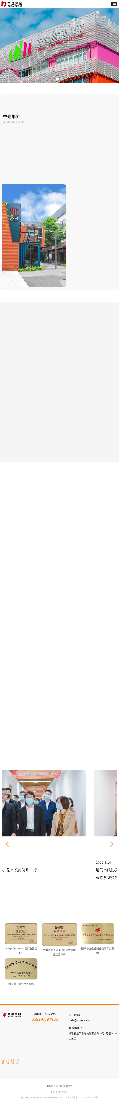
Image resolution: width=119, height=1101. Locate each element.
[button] (114, 4)
